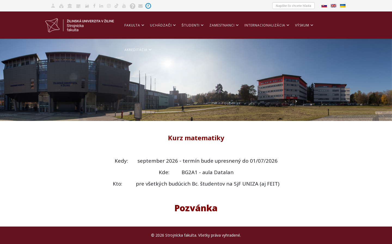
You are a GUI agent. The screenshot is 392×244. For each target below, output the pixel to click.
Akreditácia (136, 49)
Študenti (191, 25)
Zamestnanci (222, 25)
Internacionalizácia (264, 25)
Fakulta (132, 25)
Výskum (302, 25)
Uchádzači (161, 25)
